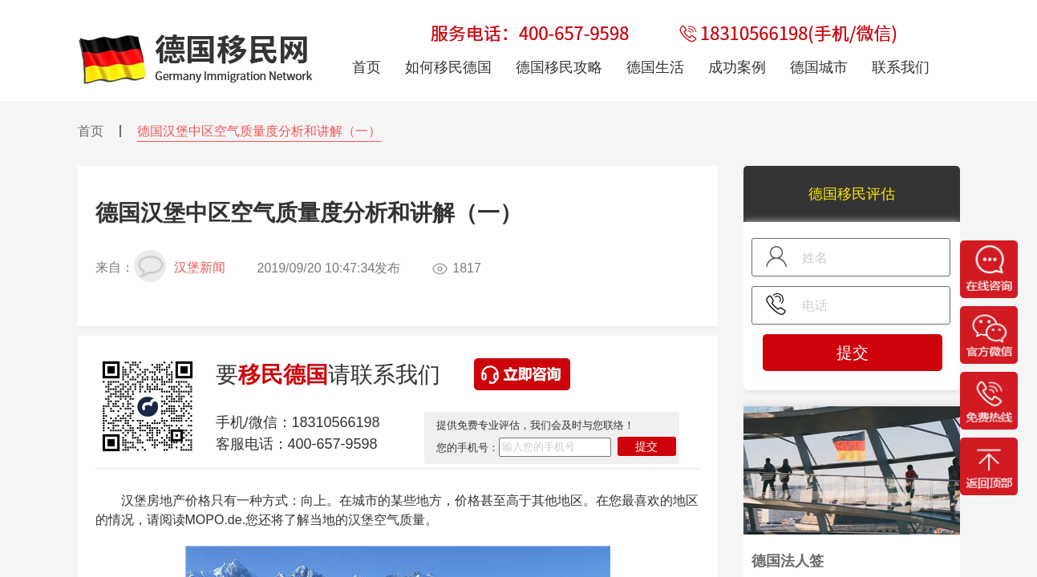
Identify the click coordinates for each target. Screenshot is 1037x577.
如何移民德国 (448, 67)
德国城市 (819, 67)
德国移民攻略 (559, 67)
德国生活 (655, 67)
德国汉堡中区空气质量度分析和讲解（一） (259, 131)
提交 (646, 446)
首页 (90, 131)
